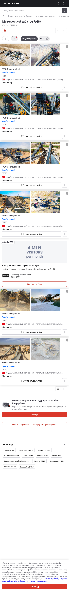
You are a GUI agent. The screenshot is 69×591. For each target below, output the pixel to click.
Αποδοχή (34, 586)
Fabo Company (7, 83)
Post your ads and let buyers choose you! (21, 265)
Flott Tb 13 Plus (10, 466)
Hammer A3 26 (39, 461)
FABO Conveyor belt (11, 69)
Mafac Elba (56, 456)
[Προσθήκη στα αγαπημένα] (64, 87)
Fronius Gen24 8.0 (27, 467)
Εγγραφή (34, 415)
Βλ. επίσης (8, 444)
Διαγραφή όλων (29, 38)
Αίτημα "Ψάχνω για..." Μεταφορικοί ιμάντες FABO (34, 424)
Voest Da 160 (9, 450)
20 (58, 30)
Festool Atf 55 (42, 456)
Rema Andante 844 (56, 461)
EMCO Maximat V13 (26, 450)
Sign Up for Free (34, 284)
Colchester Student (11, 456)
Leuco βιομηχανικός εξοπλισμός (16, 461)
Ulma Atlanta (28, 456)
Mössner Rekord (44, 450)
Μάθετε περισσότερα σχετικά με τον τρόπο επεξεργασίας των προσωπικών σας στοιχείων (34, 580)
